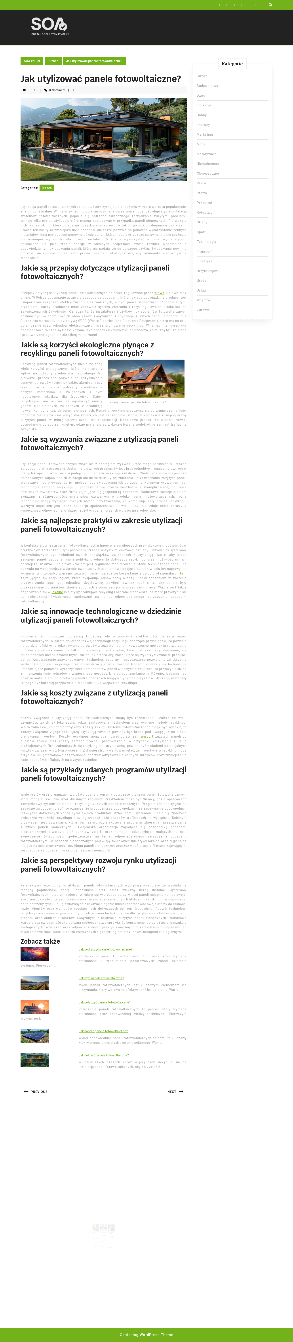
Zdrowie (203, 310)
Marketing (205, 134)
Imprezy (203, 125)
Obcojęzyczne (208, 173)
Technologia (206, 241)
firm (183, 573)
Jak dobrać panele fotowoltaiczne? (103, 1031)
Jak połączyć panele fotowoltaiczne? (105, 1002)
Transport (205, 251)
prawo (159, 293)
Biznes (53, 61)
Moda (201, 144)
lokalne (57, 592)
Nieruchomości (209, 164)
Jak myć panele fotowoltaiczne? (101, 978)
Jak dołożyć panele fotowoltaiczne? (104, 1055)
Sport (201, 232)
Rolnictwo (205, 212)
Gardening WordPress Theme (146, 1335)
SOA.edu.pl (32, 61)
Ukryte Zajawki (209, 271)
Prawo (202, 193)
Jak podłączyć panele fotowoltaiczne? (105, 949)
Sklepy (202, 222)
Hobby (202, 115)
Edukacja (204, 105)
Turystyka (205, 261)
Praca (201, 183)
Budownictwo (207, 86)
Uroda (201, 280)
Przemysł (204, 203)
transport (145, 736)
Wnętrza (203, 300)
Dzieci (202, 95)
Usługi (202, 290)
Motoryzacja (207, 154)
